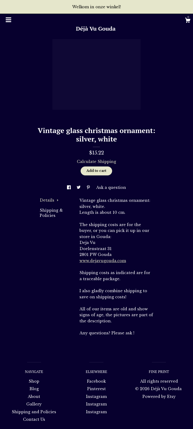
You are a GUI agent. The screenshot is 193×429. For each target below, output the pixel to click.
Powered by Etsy (159, 396)
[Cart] (187, 20)
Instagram (96, 396)
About (34, 396)
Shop (34, 381)
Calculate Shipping (96, 161)
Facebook (96, 381)
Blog (34, 388)
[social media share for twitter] (79, 187)
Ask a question (111, 187)
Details (49, 200)
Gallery (34, 404)
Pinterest (96, 388)
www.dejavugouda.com (102, 260)
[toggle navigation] (8, 19)
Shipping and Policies (34, 411)
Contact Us (34, 419)
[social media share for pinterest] (89, 187)
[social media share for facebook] (69, 187)
